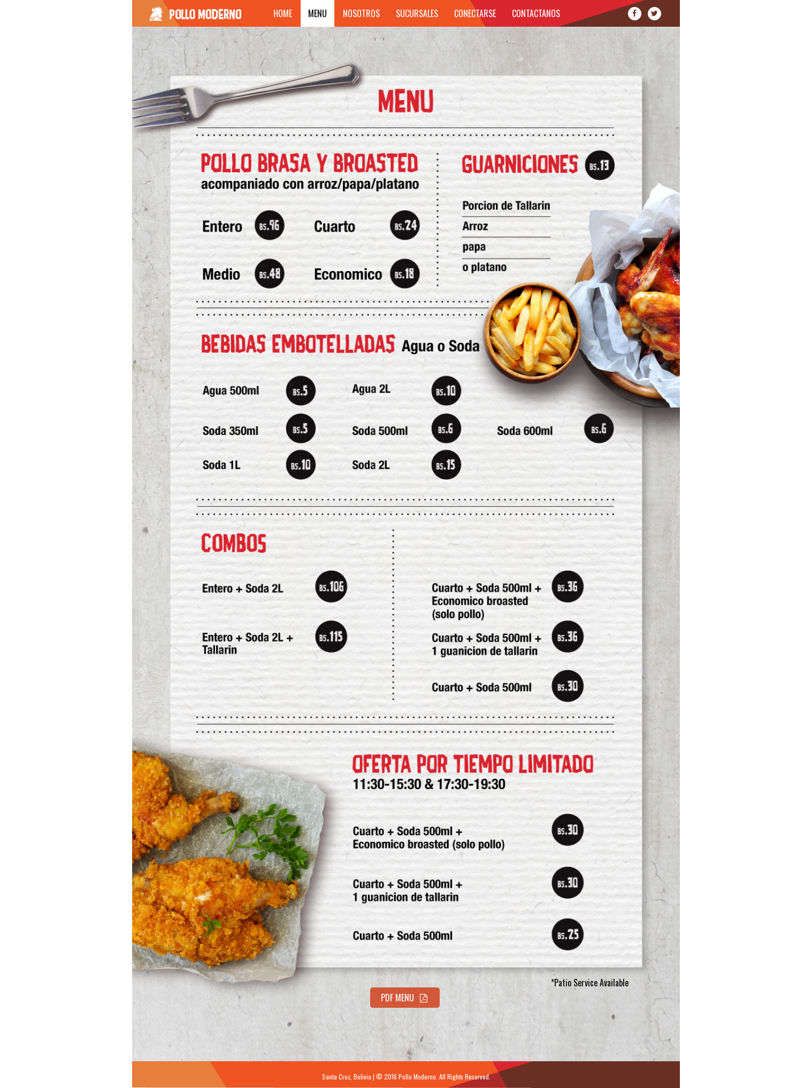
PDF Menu (405, 997)
